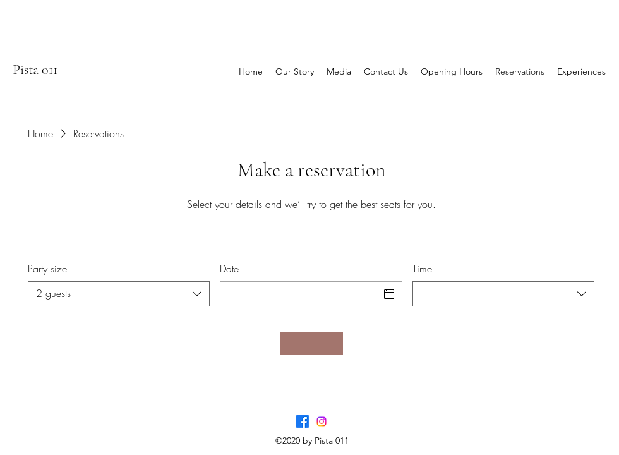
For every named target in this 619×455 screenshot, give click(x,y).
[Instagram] (321, 421)
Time (422, 269)
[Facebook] (302, 421)
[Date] (299, 293)
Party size (47, 269)
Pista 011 (35, 69)
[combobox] (119, 293)
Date (229, 269)
